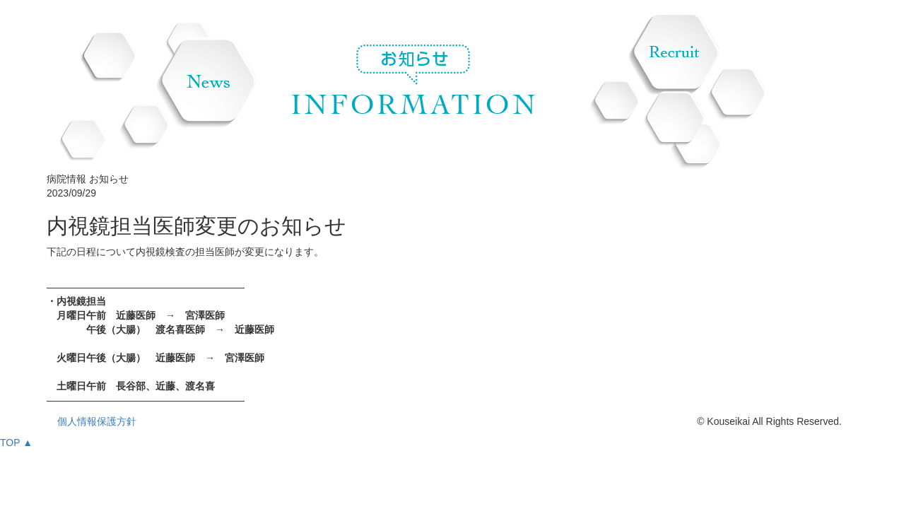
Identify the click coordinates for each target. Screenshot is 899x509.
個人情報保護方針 (96, 421)
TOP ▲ (16, 442)
